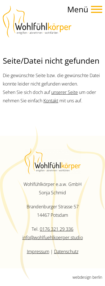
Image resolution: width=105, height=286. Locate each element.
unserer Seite (64, 92)
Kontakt (50, 101)
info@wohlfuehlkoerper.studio (52, 237)
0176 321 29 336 (56, 229)
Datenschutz (66, 251)
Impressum (38, 251)
